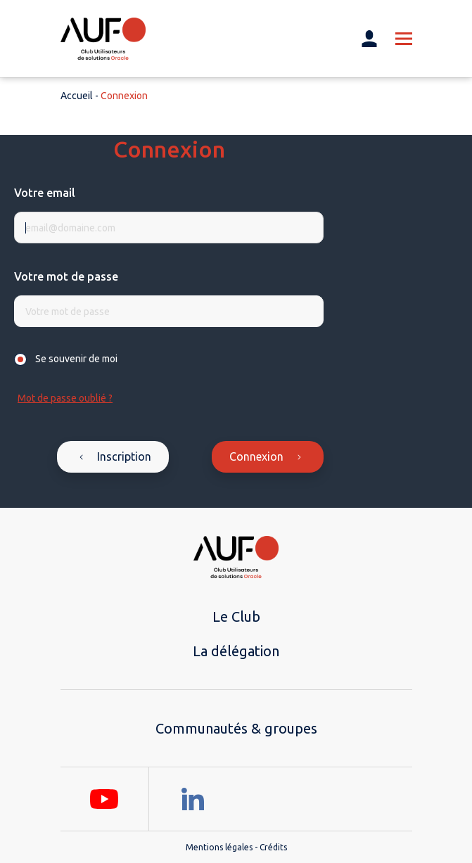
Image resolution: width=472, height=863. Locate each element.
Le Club (236, 616)
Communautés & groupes (236, 728)
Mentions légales (219, 847)
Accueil (76, 95)
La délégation (236, 651)
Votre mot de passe (66, 276)
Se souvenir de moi (76, 358)
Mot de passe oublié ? (65, 398)
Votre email (44, 192)
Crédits (273, 847)
